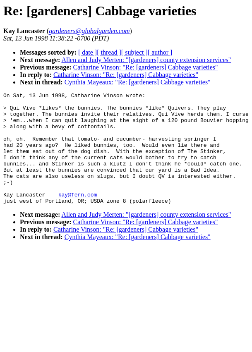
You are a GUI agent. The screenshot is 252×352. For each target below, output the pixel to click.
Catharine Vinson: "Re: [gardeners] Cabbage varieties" (145, 67)
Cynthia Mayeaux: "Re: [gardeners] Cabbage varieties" (138, 82)
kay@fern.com (77, 215)
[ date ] (87, 52)
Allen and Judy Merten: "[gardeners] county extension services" (146, 59)
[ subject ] (134, 52)
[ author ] (160, 52)
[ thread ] (109, 52)
